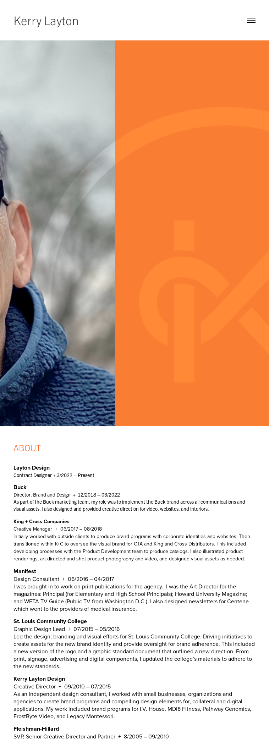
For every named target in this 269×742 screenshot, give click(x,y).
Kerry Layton (46, 20)
